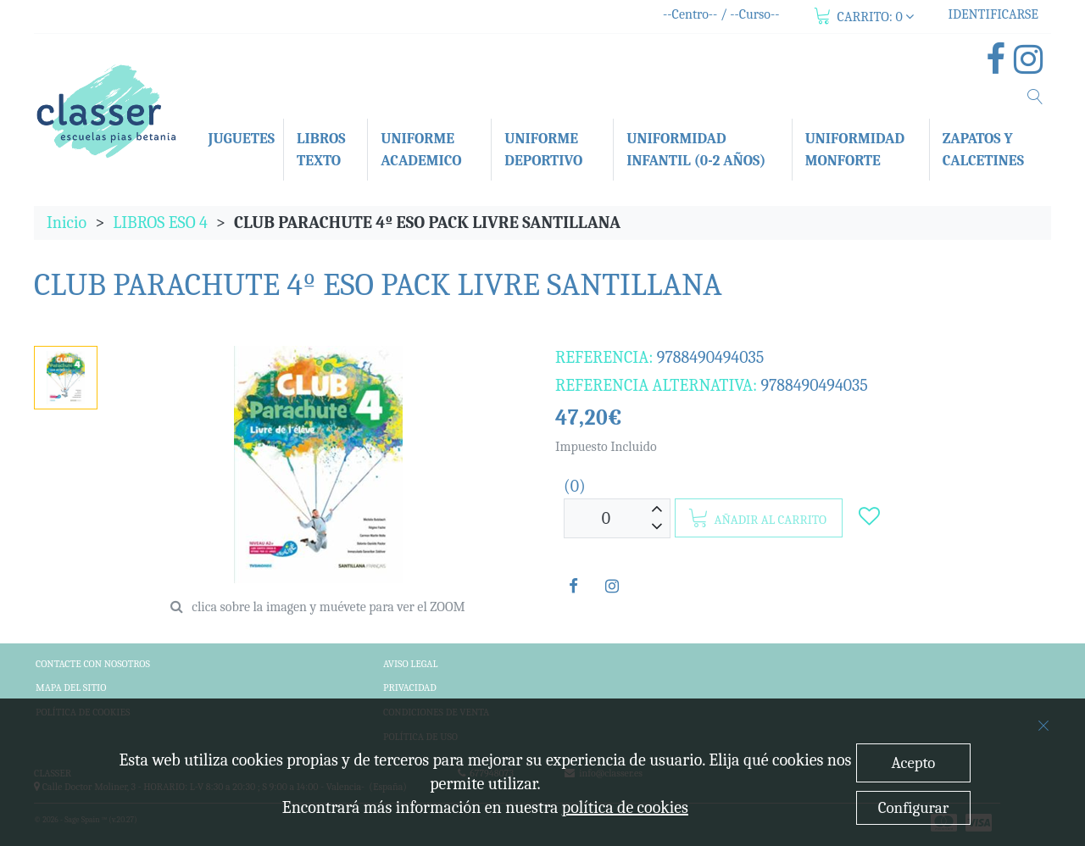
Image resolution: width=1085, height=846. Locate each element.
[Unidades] (606, 518)
